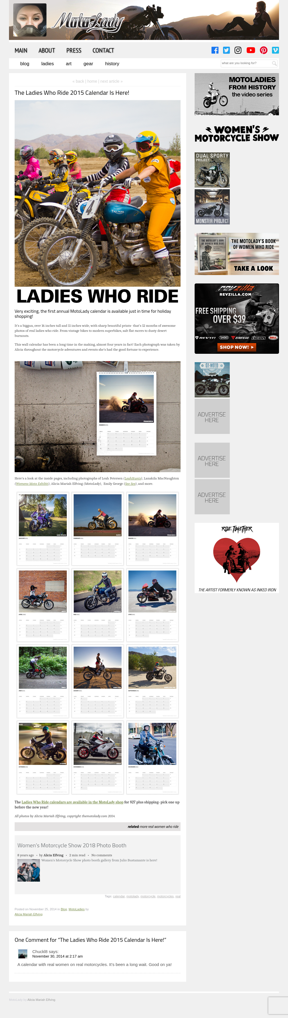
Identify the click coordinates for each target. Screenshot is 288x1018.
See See (130, 483)
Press (73, 50)
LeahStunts (133, 478)
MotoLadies (77, 909)
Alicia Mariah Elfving (28, 914)
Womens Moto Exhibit (32, 483)
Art (68, 63)
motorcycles (165, 896)
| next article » (110, 81)
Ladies (47, 63)
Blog (24, 63)
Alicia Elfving (54, 855)
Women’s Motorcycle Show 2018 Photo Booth (72, 845)
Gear (88, 63)
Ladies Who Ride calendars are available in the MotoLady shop (72, 802)
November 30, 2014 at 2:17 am (57, 956)
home (92, 81)
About (47, 50)
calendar (119, 896)
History (112, 63)
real (178, 896)
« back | (80, 81)
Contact (103, 50)
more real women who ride (159, 826)
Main (21, 50)
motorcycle (148, 896)
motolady (133, 896)
